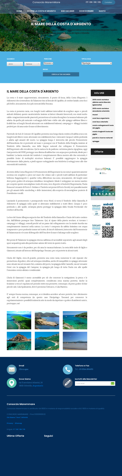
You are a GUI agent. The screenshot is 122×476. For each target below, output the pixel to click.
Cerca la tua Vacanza (61, 74)
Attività (26, 417)
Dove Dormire (86, 11)
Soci (19, 417)
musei (95, 117)
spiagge (96, 150)
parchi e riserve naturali (99, 144)
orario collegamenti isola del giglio (101, 130)
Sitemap (19, 423)
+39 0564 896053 (85, 369)
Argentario (38, 386)
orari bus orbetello (101, 125)
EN (91, 2)
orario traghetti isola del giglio (102, 137)
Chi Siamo (11, 417)
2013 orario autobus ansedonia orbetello (101, 111)
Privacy (10, 423)
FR (99, 2)
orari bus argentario (101, 121)
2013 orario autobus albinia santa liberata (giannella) (102, 103)
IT (87, 2)
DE (95, 2)
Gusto (102, 11)
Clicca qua (23, 369)
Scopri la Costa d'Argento (41, 11)
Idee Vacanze (67, 11)
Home (19, 11)
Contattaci (108, 2)
